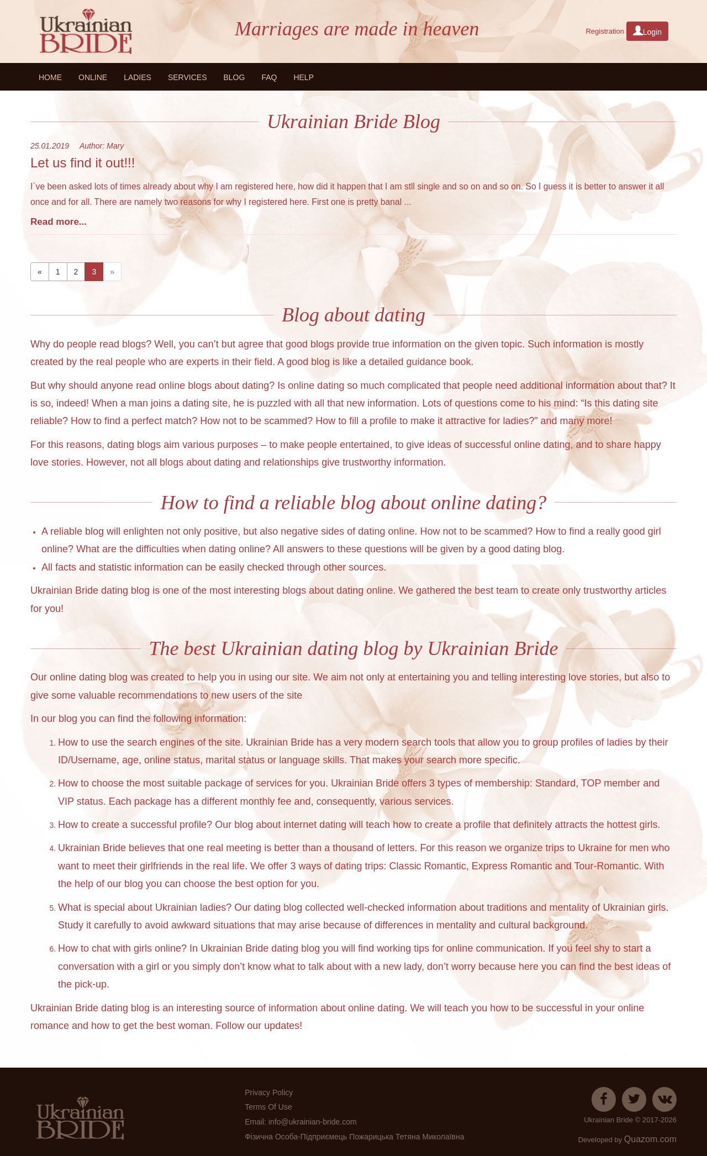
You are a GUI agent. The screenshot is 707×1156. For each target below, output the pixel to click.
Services (187, 77)
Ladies (137, 77)
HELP (303, 77)
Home (50, 77)
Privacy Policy (269, 1092)
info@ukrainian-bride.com (312, 1121)
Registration (604, 31)
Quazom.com (650, 1139)
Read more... (58, 222)
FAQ (269, 77)
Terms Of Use (268, 1106)
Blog (234, 77)
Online (92, 77)
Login (647, 30)
